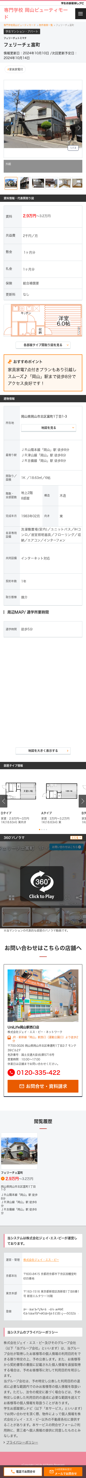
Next (78, 128)
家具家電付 (15, 69)
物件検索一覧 (45, 25)
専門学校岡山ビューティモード (20, 25)
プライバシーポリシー (22, 1442)
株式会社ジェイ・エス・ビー (41, 1259)
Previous (7, 128)
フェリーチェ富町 (64, 25)
